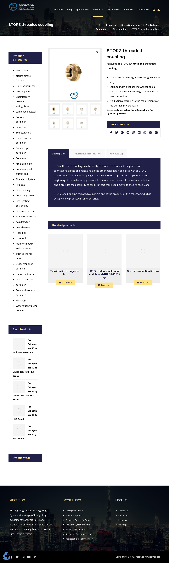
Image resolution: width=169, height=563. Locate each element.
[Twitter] (17, 557)
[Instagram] (23, 557)
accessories (22, 70)
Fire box (20, 184)
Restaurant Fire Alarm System (77, 534)
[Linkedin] (35, 557)
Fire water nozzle (25, 211)
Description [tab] (58, 153)
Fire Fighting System (73, 510)
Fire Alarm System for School (77, 520)
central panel (23, 91)
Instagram (121, 520)
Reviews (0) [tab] (116, 153)
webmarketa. (154, 556)
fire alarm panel (24, 163)
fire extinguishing (140, 110)
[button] (97, 52)
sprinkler (21, 284)
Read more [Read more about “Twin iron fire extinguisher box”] (67, 282)
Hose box (21, 232)
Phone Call (121, 515)
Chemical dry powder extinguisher (23, 101)
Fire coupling (123, 110)
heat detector (23, 227)
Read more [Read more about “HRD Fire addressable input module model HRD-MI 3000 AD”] (106, 285)
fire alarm (21, 158)
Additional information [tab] (87, 153)
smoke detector (24, 279)
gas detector (23, 222)
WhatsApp (121, 524)
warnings (21, 300)
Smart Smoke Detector (74, 529)
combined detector (26, 111)
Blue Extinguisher (25, 86)
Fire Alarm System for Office (76, 524)
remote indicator (25, 274)
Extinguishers (23, 132)
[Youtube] (29, 557)
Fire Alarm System (25, 179)
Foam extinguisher (26, 216)
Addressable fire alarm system (78, 538)
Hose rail (21, 238)
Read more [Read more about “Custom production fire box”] (145, 282)
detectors (21, 127)
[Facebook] (11, 557)
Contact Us (121, 510)
